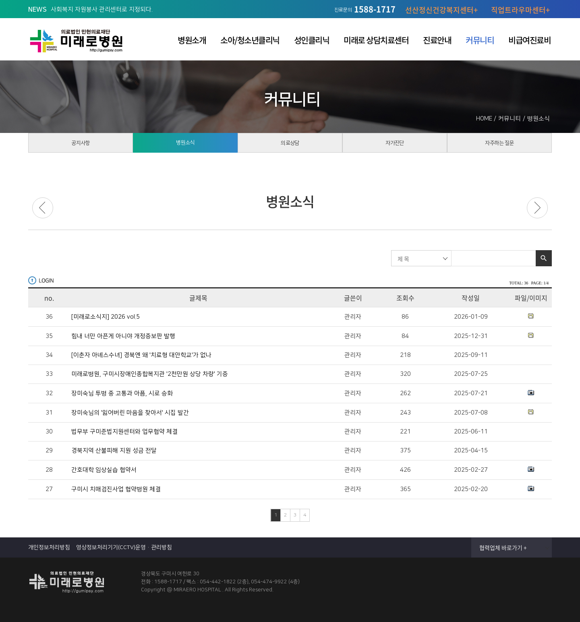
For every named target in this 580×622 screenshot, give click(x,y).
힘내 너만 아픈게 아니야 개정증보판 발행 (123, 336)
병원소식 (185, 144)
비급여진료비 (529, 40)
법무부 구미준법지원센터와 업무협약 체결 (124, 432)
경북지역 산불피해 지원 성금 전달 (114, 451)
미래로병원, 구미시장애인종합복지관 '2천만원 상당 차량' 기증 (149, 374)
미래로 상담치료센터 (376, 40)
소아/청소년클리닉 (250, 40)
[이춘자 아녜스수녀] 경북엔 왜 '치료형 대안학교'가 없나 (141, 355)
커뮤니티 (480, 40)
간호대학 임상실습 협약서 (104, 470)
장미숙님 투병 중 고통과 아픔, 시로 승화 (122, 393)
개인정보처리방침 (49, 547)
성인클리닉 (311, 40)
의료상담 (290, 145)
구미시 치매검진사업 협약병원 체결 (116, 489)
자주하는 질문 (499, 145)
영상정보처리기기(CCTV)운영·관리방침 (124, 547)
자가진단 (394, 145)
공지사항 (80, 145)
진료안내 (437, 40)
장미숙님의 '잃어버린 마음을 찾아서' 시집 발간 (130, 413)
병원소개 (192, 40)
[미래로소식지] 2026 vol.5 (105, 317)
